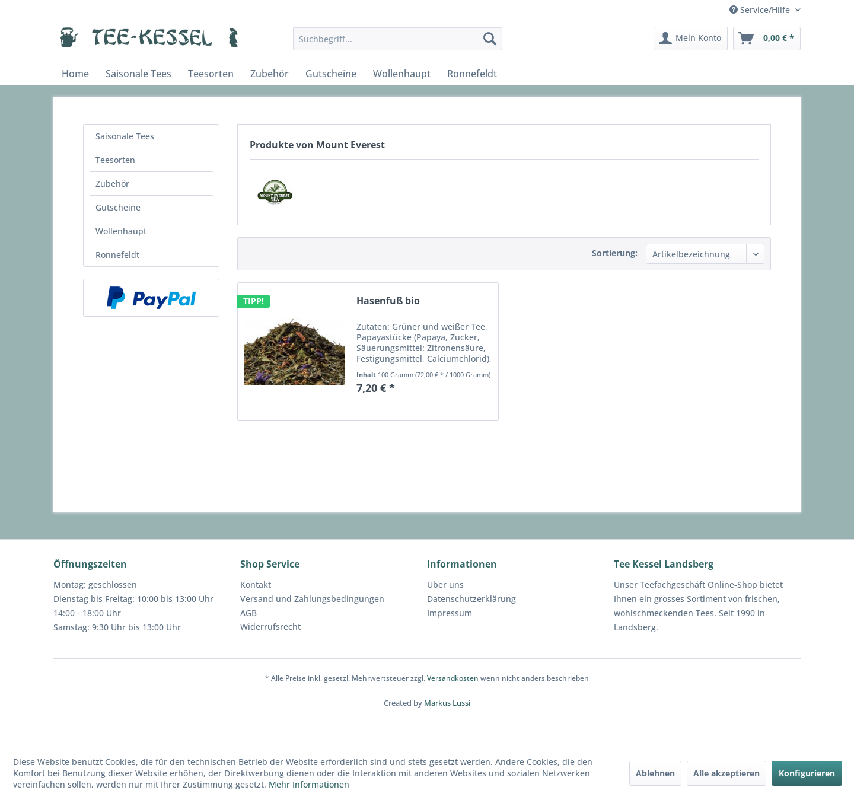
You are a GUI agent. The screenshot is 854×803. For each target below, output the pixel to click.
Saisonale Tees (124, 136)
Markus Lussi (447, 702)
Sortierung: (615, 253)
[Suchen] (489, 38)
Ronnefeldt (117, 254)
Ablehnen (655, 773)
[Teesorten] (211, 73)
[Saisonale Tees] (138, 73)
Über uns (445, 584)
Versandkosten (453, 678)
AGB (248, 613)
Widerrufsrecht (270, 626)
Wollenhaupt (120, 231)
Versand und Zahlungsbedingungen (312, 598)
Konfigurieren (807, 773)
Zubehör (112, 183)
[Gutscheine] (331, 73)
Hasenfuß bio (388, 301)
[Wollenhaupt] (402, 73)
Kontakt (255, 584)
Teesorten (115, 159)
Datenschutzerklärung (471, 598)
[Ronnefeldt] (472, 73)
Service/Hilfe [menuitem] (760, 9)
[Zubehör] (269, 73)
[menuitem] (397, 38)
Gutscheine (118, 207)
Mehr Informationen (309, 784)
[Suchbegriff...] (397, 38)
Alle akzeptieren (726, 773)
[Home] (75, 73)
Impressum (449, 613)
